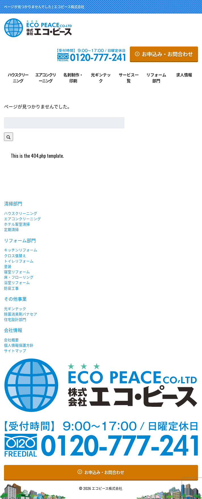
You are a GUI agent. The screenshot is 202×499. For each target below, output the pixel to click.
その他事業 (15, 298)
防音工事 (11, 288)
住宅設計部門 (15, 319)
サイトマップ (15, 350)
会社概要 (11, 339)
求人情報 (184, 74)
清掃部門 (13, 203)
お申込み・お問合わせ (164, 54)
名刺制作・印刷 (73, 77)
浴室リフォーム (17, 282)
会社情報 (13, 330)
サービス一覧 (129, 77)
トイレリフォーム (19, 261)
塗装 (7, 266)
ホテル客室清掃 (17, 224)
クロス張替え (15, 255)
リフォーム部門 (156, 77)
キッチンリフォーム (20, 249)
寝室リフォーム (17, 271)
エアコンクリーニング (45, 77)
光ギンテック (101, 77)
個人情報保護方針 (19, 345)
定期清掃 (11, 229)
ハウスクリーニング (18, 77)
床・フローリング (19, 277)
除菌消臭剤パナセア (20, 314)
